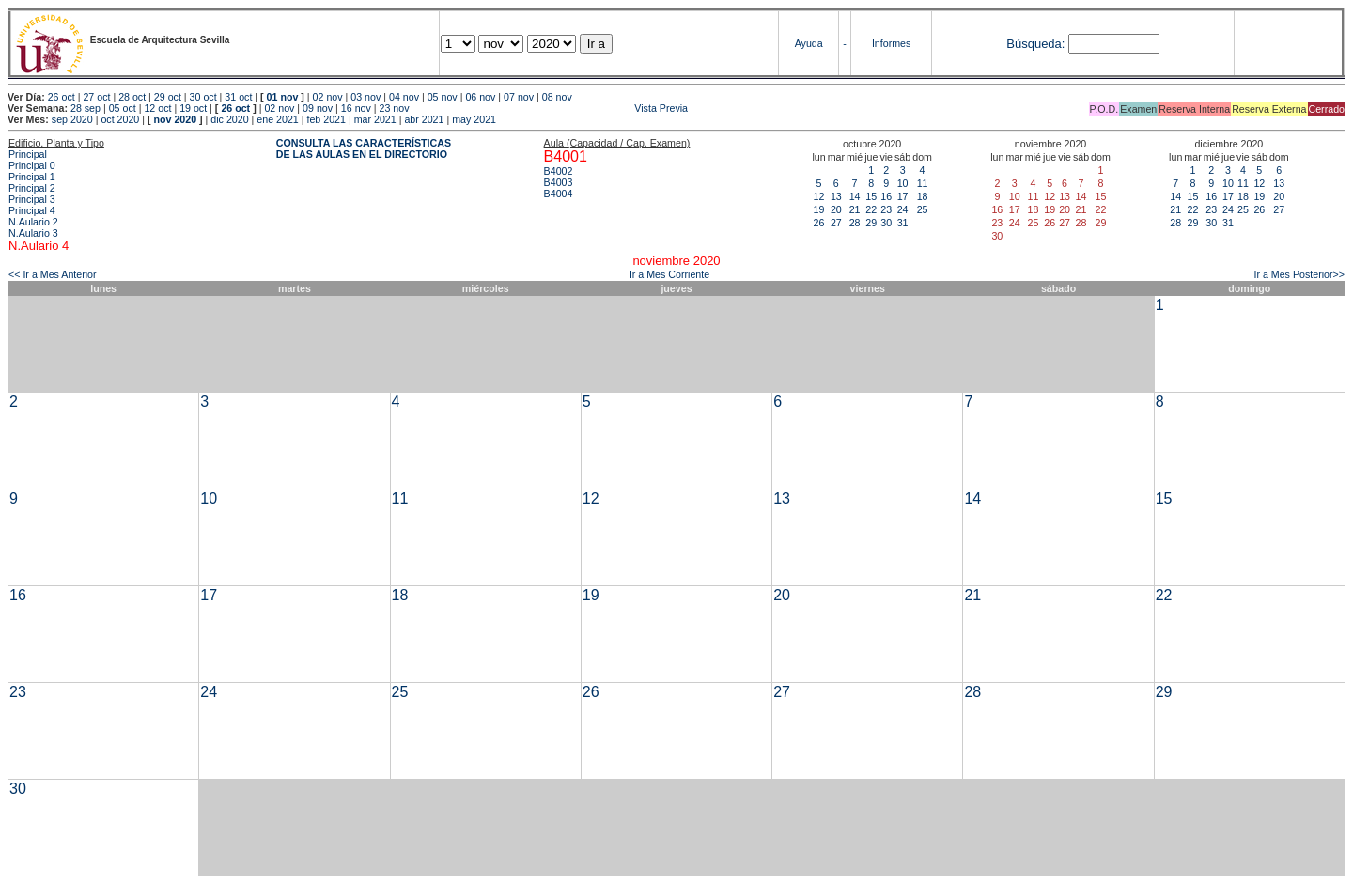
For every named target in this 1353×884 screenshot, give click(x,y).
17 (903, 196)
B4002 (558, 171)
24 (903, 209)
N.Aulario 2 (33, 221)
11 (922, 183)
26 (819, 222)
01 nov (283, 96)
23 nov (395, 108)
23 (886, 209)
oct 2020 (120, 119)
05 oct (122, 108)
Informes (891, 43)
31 (903, 222)
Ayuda (809, 43)
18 (922, 196)
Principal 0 (31, 165)
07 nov (519, 96)
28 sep (85, 108)
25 (922, 209)
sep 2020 (72, 119)
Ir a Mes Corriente (669, 274)
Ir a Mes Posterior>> (1299, 274)
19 (819, 209)
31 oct (238, 96)
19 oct (193, 108)
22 (871, 209)
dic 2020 (229, 119)
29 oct (167, 96)
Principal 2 (31, 188)
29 (871, 222)
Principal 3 (31, 199)
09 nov (318, 108)
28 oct (132, 96)
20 (836, 209)
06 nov (480, 96)
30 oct (203, 96)
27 (836, 222)
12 (819, 196)
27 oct (96, 96)
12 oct (157, 108)
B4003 (558, 182)
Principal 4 (31, 210)
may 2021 (474, 119)
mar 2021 (375, 119)
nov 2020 (174, 119)
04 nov (404, 96)
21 (855, 209)
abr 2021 (423, 119)
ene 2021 (277, 119)
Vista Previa (550, 108)
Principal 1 (31, 176)
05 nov (443, 96)
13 (836, 196)
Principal (27, 154)
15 (871, 196)
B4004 (558, 193)
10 (903, 183)
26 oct (61, 96)
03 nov (365, 96)
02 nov (328, 96)
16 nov (356, 108)
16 (886, 196)
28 (855, 222)
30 (886, 222)
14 (855, 196)
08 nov (557, 96)
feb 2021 (325, 119)
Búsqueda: (1035, 44)
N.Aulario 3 (33, 233)
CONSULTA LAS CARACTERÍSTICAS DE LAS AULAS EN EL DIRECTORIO (363, 148)
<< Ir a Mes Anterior (52, 274)
